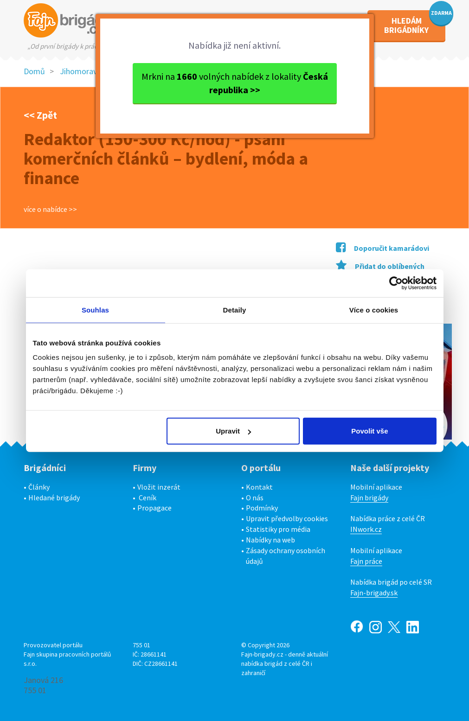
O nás (254, 497)
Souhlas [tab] (95, 309)
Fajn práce (366, 561)
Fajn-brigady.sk (374, 592)
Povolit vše (369, 431)
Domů (34, 71)
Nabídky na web (270, 539)
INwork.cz (366, 529)
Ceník (147, 497)
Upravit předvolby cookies (287, 518)
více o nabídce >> (50, 209)
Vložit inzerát (158, 486)
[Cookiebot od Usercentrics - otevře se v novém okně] (396, 283)
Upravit (233, 431)
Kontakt (259, 486)
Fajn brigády (369, 497)
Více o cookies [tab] (373, 309)
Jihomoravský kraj (91, 71)
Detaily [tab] (234, 309)
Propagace (154, 507)
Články (39, 486)
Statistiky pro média (278, 529)
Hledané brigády (54, 497)
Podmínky (262, 507)
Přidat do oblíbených (380, 266)
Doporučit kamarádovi (382, 248)
